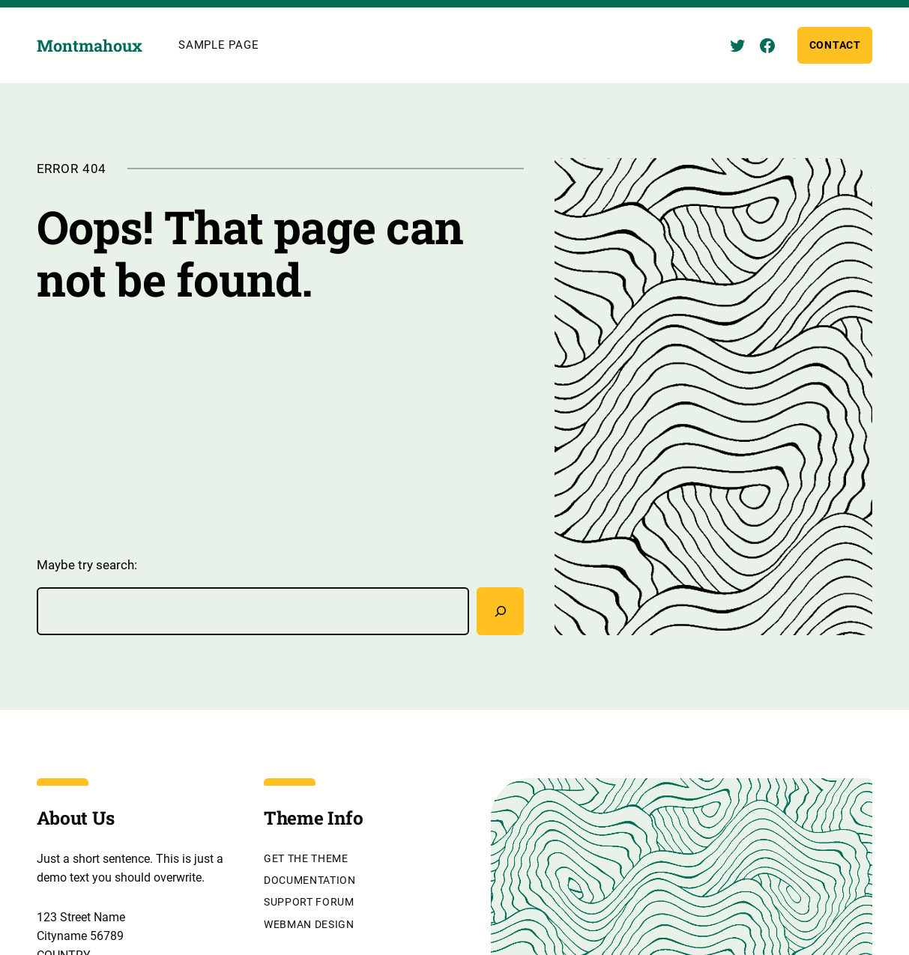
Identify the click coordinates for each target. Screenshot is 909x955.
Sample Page (218, 45)
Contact (835, 45)
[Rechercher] (500, 611)
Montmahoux (89, 45)
